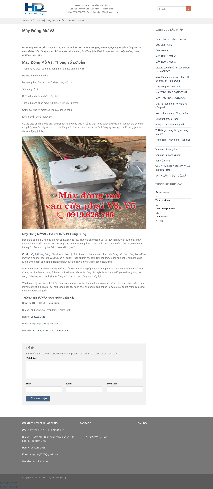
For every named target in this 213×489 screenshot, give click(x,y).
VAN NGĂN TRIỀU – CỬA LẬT (171, 176)
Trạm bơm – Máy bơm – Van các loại (172, 142)
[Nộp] (188, 8)
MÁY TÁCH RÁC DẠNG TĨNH (171, 92)
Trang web (112, 384)
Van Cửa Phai (162, 160)
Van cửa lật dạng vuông (167, 155)
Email (69, 384)
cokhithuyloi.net (40, 330)
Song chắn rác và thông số (169, 124)
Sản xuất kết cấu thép (166, 119)
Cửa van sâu (162, 50)
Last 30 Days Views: (165, 208)
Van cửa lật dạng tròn (166, 149)
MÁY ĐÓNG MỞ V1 (165, 62)
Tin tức (60, 21)
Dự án (51, 21)
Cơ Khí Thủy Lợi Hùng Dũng (52, 477)
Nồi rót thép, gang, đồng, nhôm (171, 113)
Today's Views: (163, 200)
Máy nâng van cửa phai (167, 86)
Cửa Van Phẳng (163, 44)
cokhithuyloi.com (59, 330)
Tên (28, 384)
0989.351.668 (38, 317)
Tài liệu (71, 21)
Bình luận (31, 358)
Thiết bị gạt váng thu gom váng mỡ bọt (171, 132)
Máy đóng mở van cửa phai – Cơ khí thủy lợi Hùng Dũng (172, 79)
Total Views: (161, 216)
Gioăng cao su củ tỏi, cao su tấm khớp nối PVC (172, 69)
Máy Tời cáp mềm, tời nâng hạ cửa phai (171, 105)
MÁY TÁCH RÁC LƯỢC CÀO (170, 98)
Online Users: (162, 192)
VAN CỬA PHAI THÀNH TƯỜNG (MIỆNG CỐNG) (172, 168)
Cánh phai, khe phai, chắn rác (171, 39)
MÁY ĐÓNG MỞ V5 (165, 56)
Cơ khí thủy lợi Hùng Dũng (36, 254)
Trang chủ (28, 21)
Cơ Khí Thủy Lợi (95, 437)
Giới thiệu (41, 21)
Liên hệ (80, 21)
